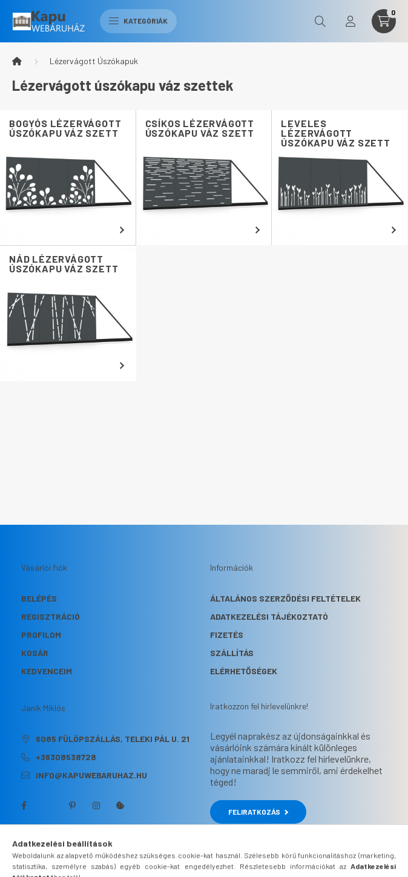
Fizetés (226, 634)
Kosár (34, 653)
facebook (24, 805)
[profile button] (350, 21)
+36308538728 (66, 757)
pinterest (72, 805)
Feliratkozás (258, 811)
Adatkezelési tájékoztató (269, 616)
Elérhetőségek (243, 671)
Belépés (39, 598)
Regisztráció (50, 616)
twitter (48, 805)
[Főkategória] (17, 61)
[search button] (320, 21)
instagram (96, 805)
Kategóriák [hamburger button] (138, 20)
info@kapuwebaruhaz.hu (91, 775)
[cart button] (384, 21)
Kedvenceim (46, 671)
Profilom (41, 634)
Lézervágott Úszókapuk (94, 61)
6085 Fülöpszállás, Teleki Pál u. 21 (112, 739)
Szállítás (232, 653)
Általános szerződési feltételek (285, 598)
